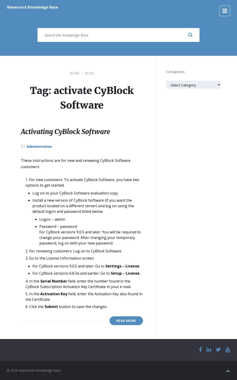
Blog (89, 73)
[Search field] (118, 35)
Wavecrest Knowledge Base (32, 7)
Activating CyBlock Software (67, 131)
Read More (126, 320)
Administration (39, 146)
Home (74, 73)
